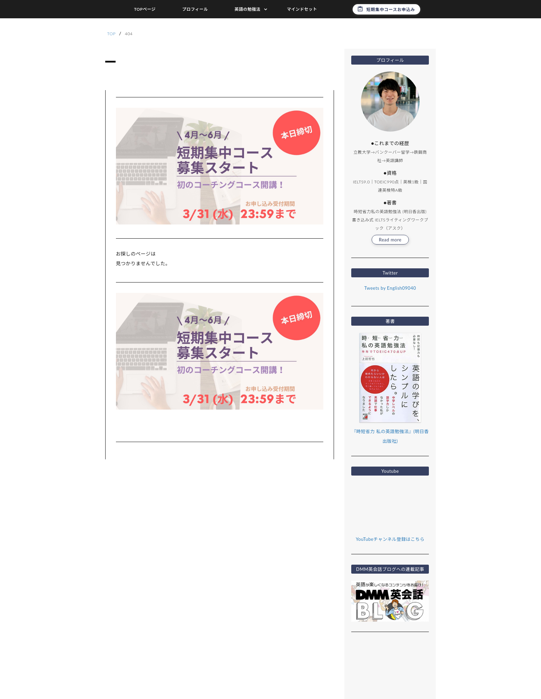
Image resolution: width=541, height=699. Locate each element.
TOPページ (145, 9)
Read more (390, 239)
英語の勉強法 (247, 9)
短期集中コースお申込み (390, 9)
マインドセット (302, 9)
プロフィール (195, 9)
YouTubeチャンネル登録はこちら (390, 539)
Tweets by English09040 (390, 288)
